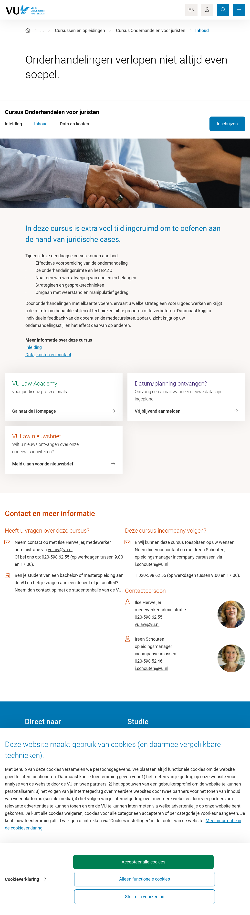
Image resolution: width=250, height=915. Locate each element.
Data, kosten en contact (48, 354)
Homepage (35, 738)
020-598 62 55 (148, 617)
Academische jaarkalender (152, 738)
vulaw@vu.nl (60, 549)
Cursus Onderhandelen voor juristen (150, 30)
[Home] (27, 30)
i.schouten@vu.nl (151, 564)
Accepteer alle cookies (109, 894)
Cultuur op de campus (46, 749)
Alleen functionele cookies (163, 894)
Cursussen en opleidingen (80, 30)
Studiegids (137, 749)
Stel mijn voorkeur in (217, 894)
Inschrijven (227, 123)
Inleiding (33, 347)
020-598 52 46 (148, 661)
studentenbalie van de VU (97, 589)
